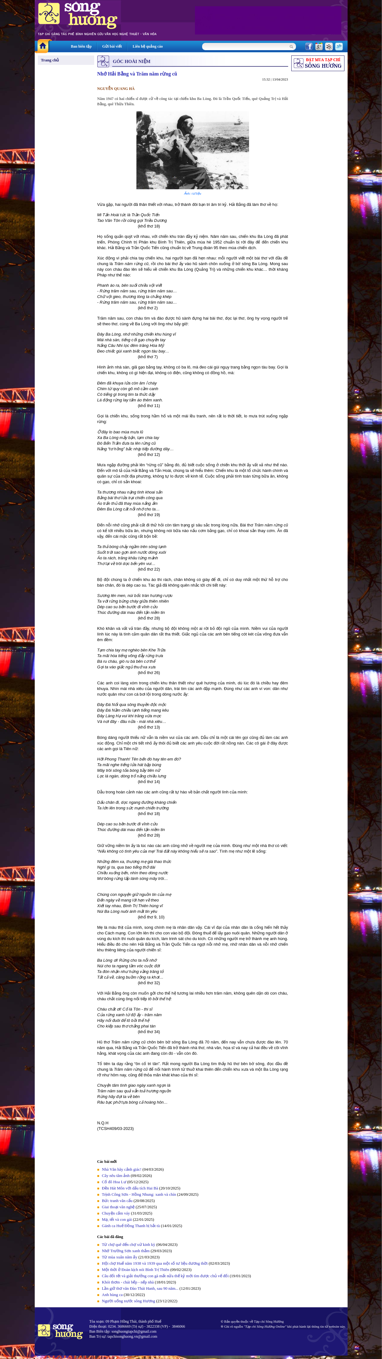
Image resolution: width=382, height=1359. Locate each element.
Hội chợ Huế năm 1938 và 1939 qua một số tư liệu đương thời (155, 1263)
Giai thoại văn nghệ (118, 1207)
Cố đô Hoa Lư (114, 1181)
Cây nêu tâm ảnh (116, 1175)
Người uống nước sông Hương (128, 1301)
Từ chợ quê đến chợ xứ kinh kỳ (128, 1244)
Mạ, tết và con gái (117, 1219)
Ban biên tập (81, 46)
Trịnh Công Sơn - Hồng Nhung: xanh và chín (139, 1194)
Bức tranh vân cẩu (117, 1200)
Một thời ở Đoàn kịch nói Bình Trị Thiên (135, 1269)
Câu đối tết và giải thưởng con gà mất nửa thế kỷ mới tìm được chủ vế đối (165, 1275)
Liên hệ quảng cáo (148, 46)
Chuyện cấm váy (116, 1213)
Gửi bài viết (112, 46)
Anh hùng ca (112, 1294)
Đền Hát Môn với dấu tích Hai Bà (130, 1188)
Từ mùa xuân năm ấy (119, 1257)
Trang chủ (50, 60)
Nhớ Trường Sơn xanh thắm (126, 1250)
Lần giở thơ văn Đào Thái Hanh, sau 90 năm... (140, 1288)
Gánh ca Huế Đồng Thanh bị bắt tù (131, 1225)
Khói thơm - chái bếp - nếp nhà (128, 1282)
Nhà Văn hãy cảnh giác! (122, 1169)
